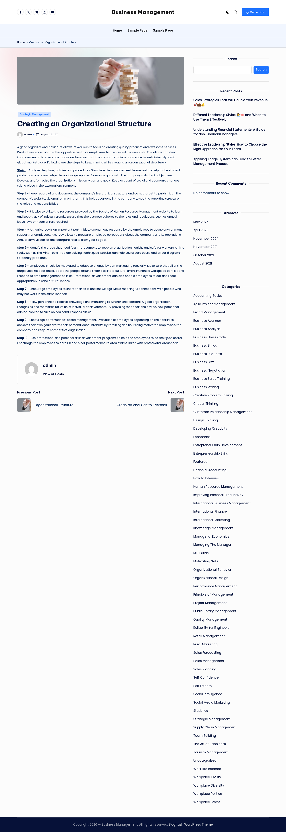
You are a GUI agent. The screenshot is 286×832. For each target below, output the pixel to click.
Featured (200, 462)
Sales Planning (204, 669)
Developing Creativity (210, 428)
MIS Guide (201, 553)
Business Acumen (207, 320)
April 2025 (200, 230)
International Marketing (211, 520)
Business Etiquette (207, 354)
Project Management (210, 603)
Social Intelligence (207, 694)
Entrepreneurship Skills (210, 453)
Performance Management (215, 586)
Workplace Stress (206, 802)
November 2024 (206, 238)
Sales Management (208, 661)
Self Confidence (206, 677)
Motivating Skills (205, 561)
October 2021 (203, 255)
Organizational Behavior (212, 569)
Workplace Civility (207, 777)
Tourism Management (211, 752)
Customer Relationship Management (222, 412)
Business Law (203, 362)
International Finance (210, 511)
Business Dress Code (209, 337)
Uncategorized (205, 760)
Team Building (204, 735)
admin (49, 365)
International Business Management (222, 503)
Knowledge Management (213, 528)
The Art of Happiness (209, 744)
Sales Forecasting (207, 652)
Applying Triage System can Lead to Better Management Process (227, 161)
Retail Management (209, 636)
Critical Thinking (205, 403)
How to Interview (206, 478)
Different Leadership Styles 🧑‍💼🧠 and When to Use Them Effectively (229, 117)
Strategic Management (34, 114)
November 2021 (205, 247)
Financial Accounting (210, 470)
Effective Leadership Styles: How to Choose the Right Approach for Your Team (230, 146)
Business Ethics (205, 345)
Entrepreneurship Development (217, 445)
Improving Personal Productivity (218, 495)
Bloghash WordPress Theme (191, 824)
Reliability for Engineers (211, 628)
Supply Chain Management (215, 727)
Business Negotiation (209, 370)
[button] (255, 12)
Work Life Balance (207, 769)
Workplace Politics (207, 794)
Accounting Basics (208, 296)
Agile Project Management (214, 304)
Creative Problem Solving (213, 395)
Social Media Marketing (211, 702)
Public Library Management (214, 611)
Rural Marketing (205, 644)
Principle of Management (213, 594)
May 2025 (200, 222)
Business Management (143, 12)
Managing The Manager (212, 545)
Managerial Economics (211, 536)
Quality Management (210, 619)
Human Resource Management (218, 486)
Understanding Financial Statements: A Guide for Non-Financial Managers (229, 132)
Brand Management (209, 312)
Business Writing (206, 387)
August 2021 (202, 263)
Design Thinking (205, 420)
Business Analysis (207, 329)
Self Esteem (202, 686)
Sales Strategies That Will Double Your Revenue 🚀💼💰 (230, 102)
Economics (201, 437)
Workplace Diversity (208, 785)
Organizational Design (210, 578)
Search (231, 59)
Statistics (200, 711)
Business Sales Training (211, 379)
